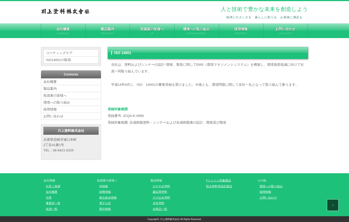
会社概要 (63, 31)
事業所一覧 (53, 203)
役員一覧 (51, 209)
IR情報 (103, 186)
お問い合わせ (286, 31)
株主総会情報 (108, 197)
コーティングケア (59, 53)
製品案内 (107, 31)
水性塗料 (158, 203)
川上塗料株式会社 (170, 219)
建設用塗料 (160, 191)
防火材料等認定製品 (219, 186)
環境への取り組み (196, 31)
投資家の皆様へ (152, 31)
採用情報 (241, 31)
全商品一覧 (160, 209)
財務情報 (105, 191)
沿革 (49, 197)
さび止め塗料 (161, 197)
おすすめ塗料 (161, 186)
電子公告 (105, 203)
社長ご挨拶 (53, 186)
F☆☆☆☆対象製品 (218, 180)
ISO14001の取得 (58, 60)
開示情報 (105, 209)
